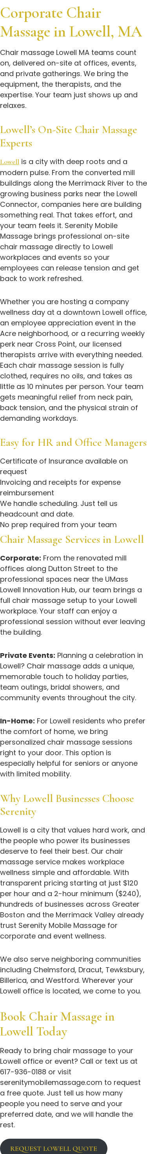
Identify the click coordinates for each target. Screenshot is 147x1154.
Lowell (9, 161)
